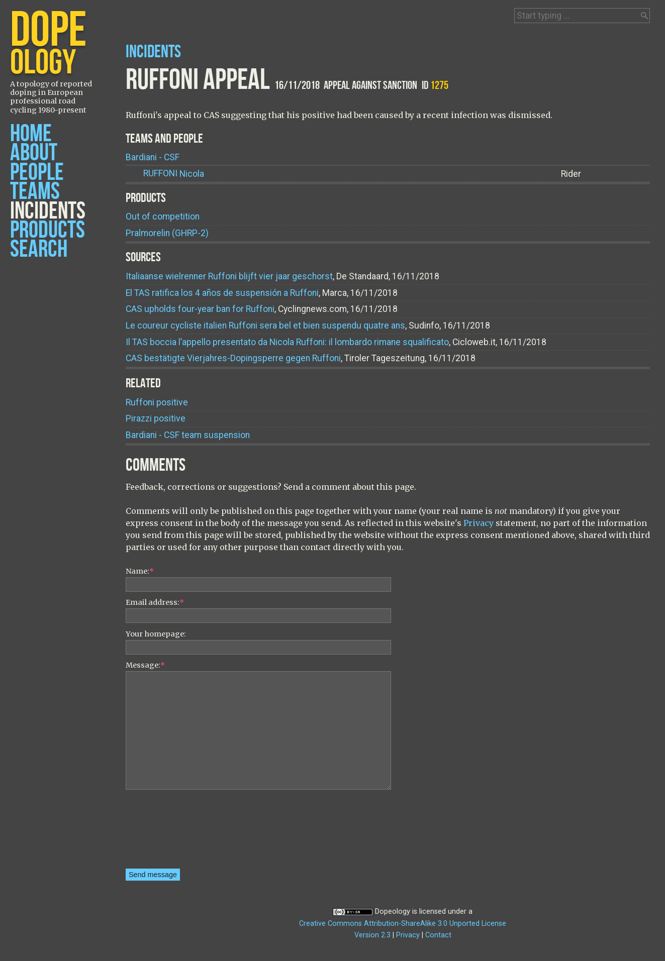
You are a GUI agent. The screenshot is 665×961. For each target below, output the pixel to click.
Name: (140, 571)
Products (47, 230)
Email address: (155, 602)
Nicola (173, 173)
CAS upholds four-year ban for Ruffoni (200, 309)
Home (31, 134)
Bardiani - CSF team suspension (188, 435)
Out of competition (163, 216)
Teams (35, 191)
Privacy (478, 523)
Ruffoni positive (157, 402)
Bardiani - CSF (152, 157)
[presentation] (167, 832)
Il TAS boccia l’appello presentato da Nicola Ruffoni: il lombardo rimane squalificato (287, 342)
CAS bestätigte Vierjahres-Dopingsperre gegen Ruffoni (233, 358)
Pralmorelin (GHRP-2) (167, 233)
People (37, 172)
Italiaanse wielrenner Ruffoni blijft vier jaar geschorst (229, 276)
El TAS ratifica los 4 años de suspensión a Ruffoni (222, 293)
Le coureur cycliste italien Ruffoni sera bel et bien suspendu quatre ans (265, 326)
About (33, 153)
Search (38, 249)
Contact (438, 935)
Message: (145, 665)
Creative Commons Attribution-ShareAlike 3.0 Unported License (402, 923)
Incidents (47, 211)
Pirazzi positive (155, 418)
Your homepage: (156, 633)
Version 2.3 (372, 935)
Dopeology (392, 911)
